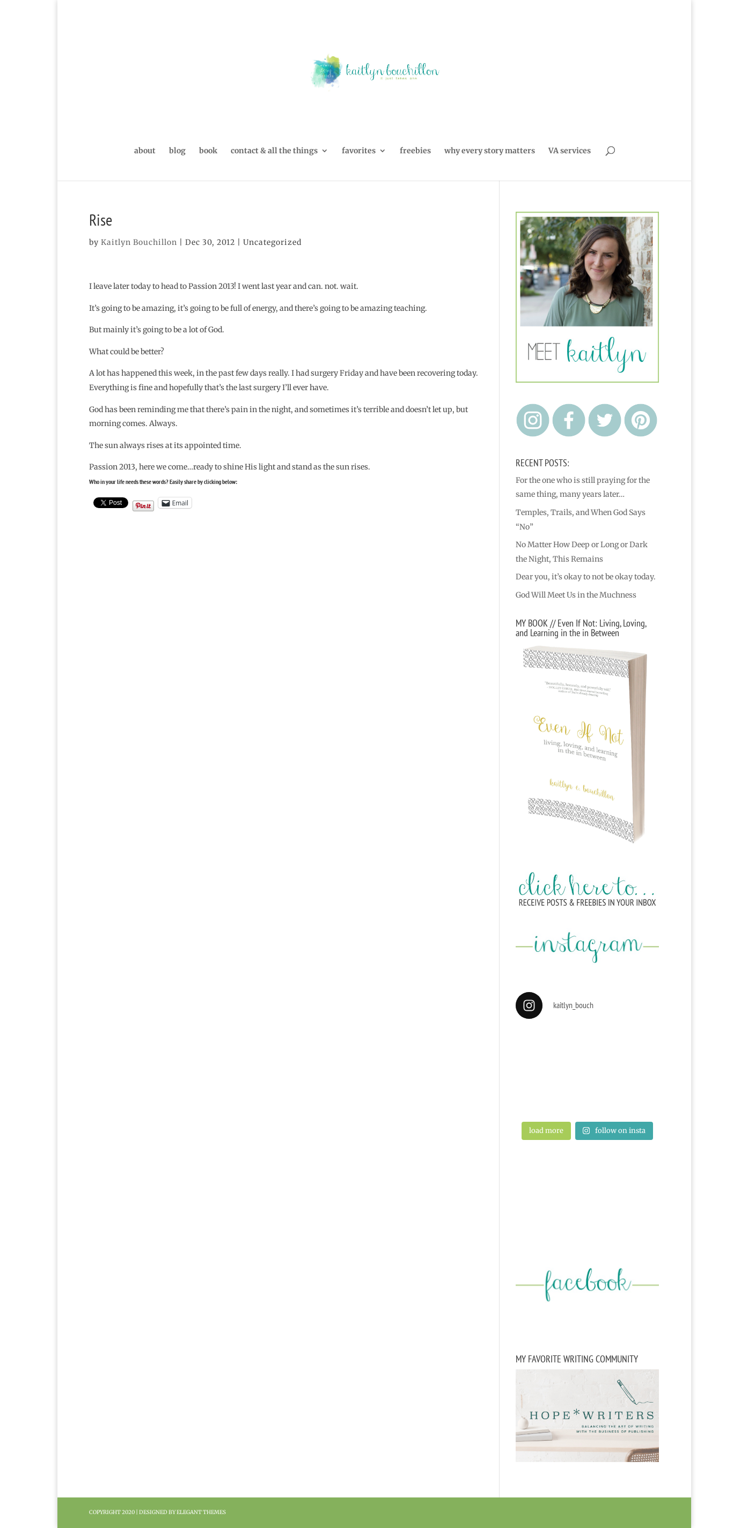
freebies (415, 151)
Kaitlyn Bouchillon (139, 242)
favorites (359, 151)
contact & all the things (274, 151)
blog (177, 151)
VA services (569, 151)
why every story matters (489, 151)
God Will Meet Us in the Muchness (576, 595)
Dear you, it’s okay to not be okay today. (586, 577)
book (208, 151)
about (145, 151)
